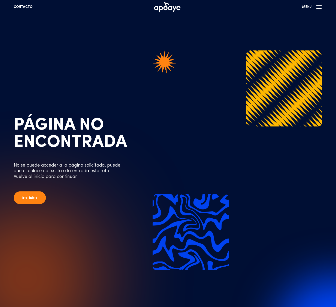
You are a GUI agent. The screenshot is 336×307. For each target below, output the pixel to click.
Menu (312, 7)
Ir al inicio (29, 197)
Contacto (23, 7)
